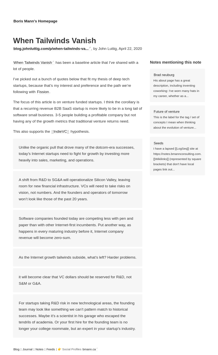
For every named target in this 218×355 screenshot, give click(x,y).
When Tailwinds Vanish (32, 62)
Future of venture (166, 111)
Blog (16, 349)
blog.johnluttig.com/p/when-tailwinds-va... (51, 49)
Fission (43, 92)
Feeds (50, 349)
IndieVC (60, 131)
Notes (39, 349)
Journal (27, 349)
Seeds (158, 143)
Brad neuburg (164, 75)
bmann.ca (89, 349)
